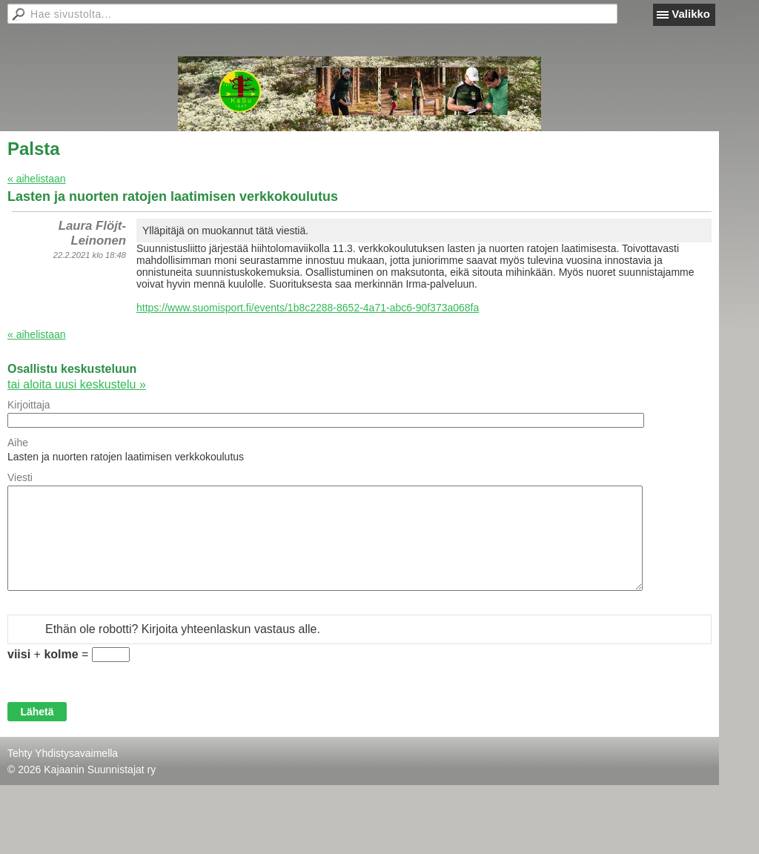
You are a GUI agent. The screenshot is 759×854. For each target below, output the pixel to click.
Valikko (691, 13)
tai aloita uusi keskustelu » (76, 384)
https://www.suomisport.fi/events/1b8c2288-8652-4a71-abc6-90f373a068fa (307, 308)
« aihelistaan (36, 179)
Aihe (17, 442)
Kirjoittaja (28, 405)
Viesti (20, 477)
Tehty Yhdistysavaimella (62, 753)
